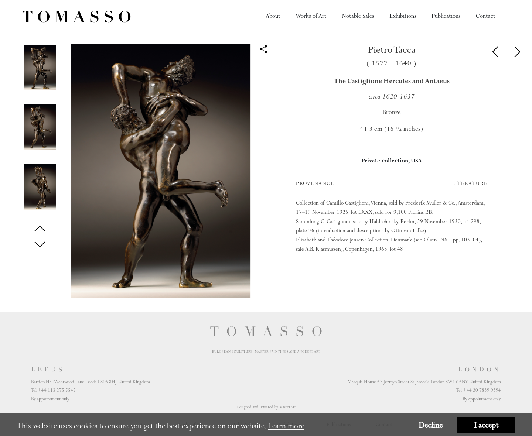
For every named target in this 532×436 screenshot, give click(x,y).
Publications (446, 16)
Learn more (286, 425)
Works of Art (311, 16)
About (273, 16)
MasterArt (287, 407)
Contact (485, 16)
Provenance (315, 183)
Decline (431, 425)
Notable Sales (358, 16)
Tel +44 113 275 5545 (53, 390)
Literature (470, 183)
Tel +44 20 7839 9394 (478, 390)
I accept (486, 425)
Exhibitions (402, 16)
